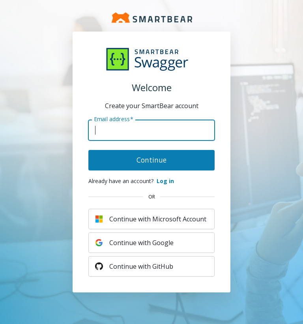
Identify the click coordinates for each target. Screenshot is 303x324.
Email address (113, 119)
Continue (151, 160)
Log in (165, 181)
